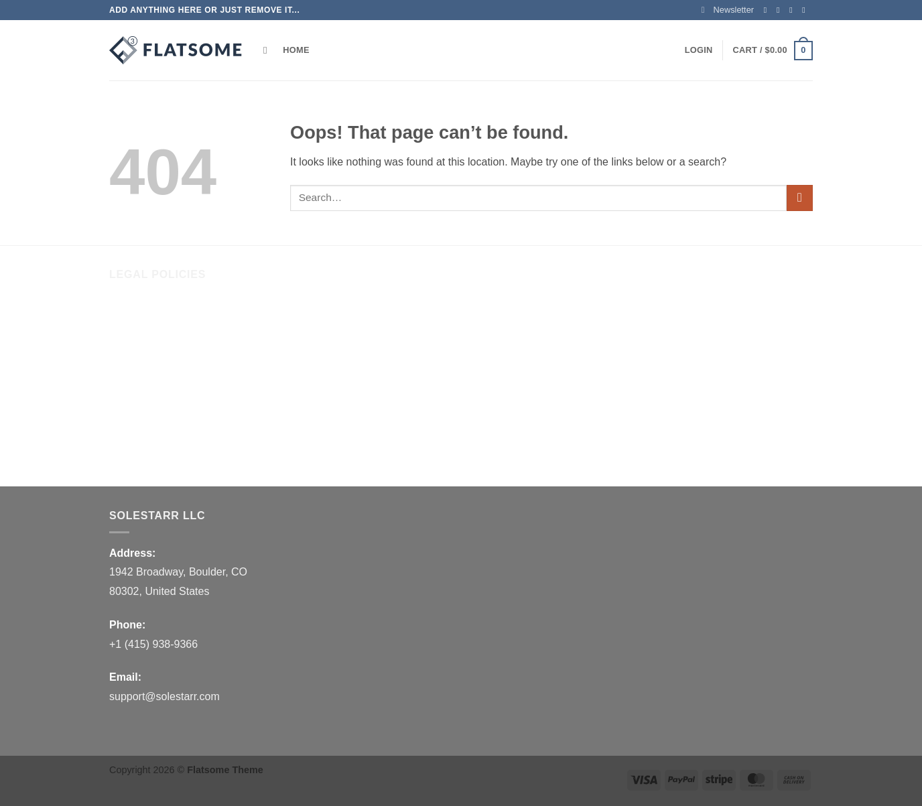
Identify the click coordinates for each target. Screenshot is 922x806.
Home (296, 50)
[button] (728, 10)
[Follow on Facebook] (768, 10)
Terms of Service (149, 369)
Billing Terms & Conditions (171, 424)
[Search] (268, 50)
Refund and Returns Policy (173, 313)
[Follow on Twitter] (793, 10)
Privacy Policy (142, 397)
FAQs (122, 452)
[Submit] (800, 198)
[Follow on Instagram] (781, 10)
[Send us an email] (806, 10)
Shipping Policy (145, 341)
